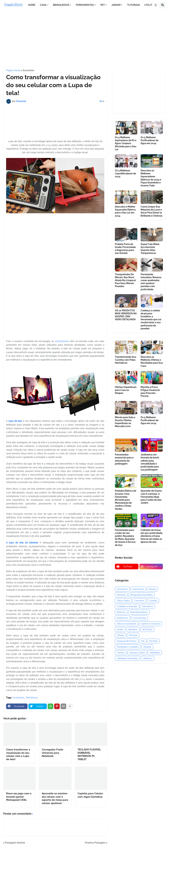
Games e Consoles (150, 623)
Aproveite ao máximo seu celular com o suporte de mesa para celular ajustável (55, 798)
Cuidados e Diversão (127, 606)
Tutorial (120, 652)
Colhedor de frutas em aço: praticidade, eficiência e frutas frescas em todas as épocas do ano (152, 536)
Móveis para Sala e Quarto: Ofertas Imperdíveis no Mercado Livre (125, 422)
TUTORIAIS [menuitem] (133, 4)
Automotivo (138, 589)
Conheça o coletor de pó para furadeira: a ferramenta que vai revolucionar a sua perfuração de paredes (151, 319)
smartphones (62, 341)
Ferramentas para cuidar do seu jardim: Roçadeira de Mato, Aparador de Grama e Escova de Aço (125, 537)
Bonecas (121, 595)
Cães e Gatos (123, 600)
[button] (155, 5)
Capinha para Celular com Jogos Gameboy (90, 795)
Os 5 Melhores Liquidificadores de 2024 (125, 173)
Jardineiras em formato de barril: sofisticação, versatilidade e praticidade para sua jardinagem (150, 462)
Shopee (147, 647)
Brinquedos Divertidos (141, 595)
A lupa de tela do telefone (22, 542)
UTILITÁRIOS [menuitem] (151, 4)
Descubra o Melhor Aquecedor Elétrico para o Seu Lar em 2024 (125, 211)
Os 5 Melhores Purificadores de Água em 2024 (149, 140)
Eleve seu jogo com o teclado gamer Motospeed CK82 (18, 796)
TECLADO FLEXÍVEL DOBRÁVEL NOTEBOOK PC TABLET (89, 754)
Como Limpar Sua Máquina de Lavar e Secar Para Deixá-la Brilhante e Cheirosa (151, 211)
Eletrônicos (32, 697)
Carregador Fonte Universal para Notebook (52, 752)
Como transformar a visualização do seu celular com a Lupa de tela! (18, 754)
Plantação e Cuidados (127, 647)
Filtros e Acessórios (126, 623)
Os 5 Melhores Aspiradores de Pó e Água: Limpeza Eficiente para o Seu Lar (125, 143)
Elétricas (121, 612)
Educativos (147, 606)
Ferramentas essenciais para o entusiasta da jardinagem (124, 459)
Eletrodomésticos (139, 612)
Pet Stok (153, 641)
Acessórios (28, 70)
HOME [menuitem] (31, 4)
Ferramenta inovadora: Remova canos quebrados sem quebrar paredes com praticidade (151, 282)
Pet (142, 641)
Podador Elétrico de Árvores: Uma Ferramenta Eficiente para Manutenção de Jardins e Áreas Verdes (125, 499)
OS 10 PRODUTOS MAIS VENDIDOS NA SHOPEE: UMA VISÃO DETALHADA (126, 315)
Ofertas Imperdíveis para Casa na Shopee (125, 390)
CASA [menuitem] (43, 4)
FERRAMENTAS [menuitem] (85, 4)
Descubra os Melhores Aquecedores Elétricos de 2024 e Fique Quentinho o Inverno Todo (151, 178)
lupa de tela (15, 421)
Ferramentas (139, 618)
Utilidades (155, 652)
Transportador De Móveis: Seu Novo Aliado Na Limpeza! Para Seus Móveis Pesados (125, 280)
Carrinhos (139, 600)
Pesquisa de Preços (126, 641)
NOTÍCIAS (147, 629)
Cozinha (153, 600)
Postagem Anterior (15, 842)
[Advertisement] (84, 38)
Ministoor (133, 629)
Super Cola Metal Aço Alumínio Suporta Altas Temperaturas (150, 249)
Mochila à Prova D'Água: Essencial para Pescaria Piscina (150, 391)
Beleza (152, 589)
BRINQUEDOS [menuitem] (61, 4)
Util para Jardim (137, 652)
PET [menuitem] (102, 4)
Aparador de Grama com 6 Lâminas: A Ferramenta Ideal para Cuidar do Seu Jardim (151, 496)
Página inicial (13, 70)
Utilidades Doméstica (127, 658)
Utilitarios (147, 658)
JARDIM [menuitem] (115, 4)
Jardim (120, 629)
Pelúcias (133, 635)
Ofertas (120, 635)
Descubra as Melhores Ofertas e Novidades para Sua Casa (152, 361)
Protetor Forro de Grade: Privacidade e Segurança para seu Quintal (125, 249)
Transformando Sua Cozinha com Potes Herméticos (125, 360)
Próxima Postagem (95, 842)
